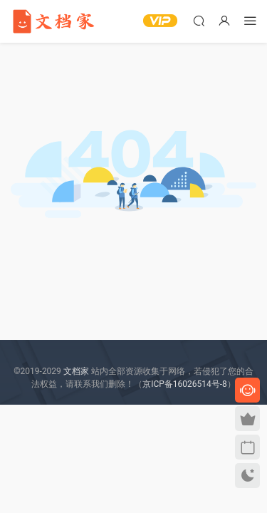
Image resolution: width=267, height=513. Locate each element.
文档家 (76, 371)
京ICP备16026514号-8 (184, 384)
